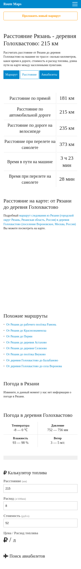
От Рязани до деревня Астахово (26, 342)
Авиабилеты (49, 74)
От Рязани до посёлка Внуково (26, 354)
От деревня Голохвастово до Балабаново (32, 360)
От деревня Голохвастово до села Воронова (34, 366)
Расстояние (29, 74)
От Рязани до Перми (19, 336)
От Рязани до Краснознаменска (26, 330)
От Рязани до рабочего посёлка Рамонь (31, 324)
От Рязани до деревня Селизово (26, 348)
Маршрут (11, 74)
